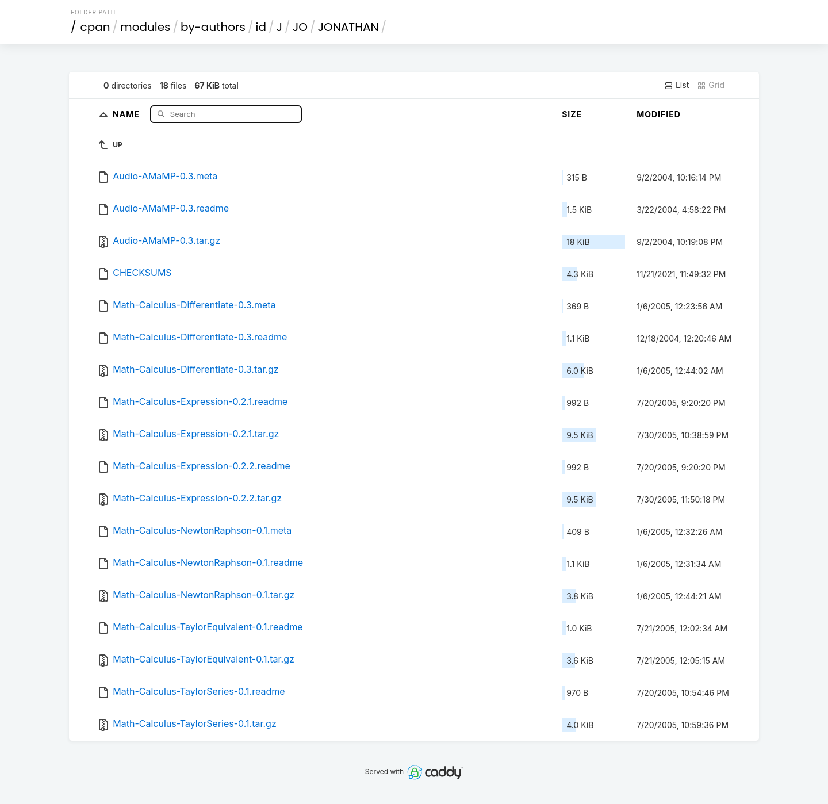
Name (127, 113)
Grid (710, 85)
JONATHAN (347, 27)
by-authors (213, 27)
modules (145, 27)
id (261, 27)
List (676, 85)
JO (300, 27)
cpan (95, 27)
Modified (659, 114)
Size (572, 114)
